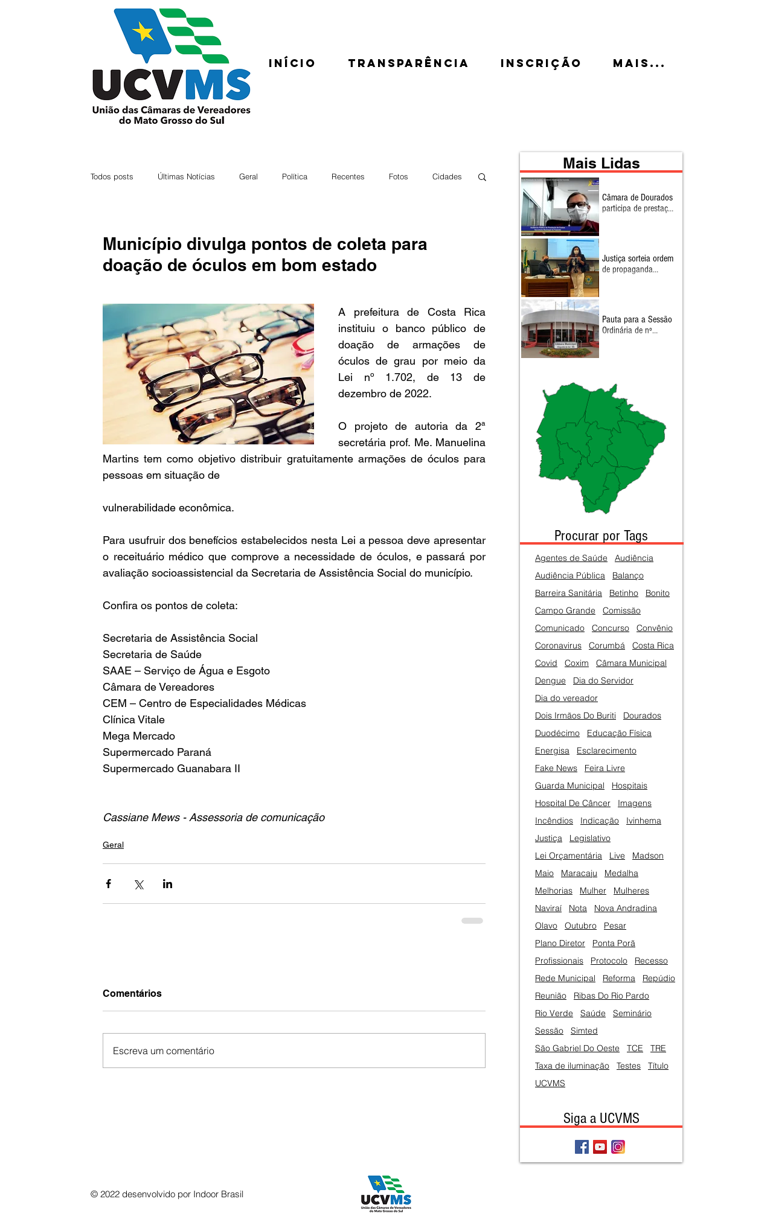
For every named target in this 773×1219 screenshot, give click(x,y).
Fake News (556, 768)
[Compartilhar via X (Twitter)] (138, 883)
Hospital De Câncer (573, 803)
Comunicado (560, 628)
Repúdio (659, 978)
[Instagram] (618, 1147)
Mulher (593, 891)
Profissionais (559, 961)
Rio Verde (554, 1013)
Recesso (651, 961)
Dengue (550, 681)
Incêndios (554, 821)
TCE (635, 1048)
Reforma (619, 978)
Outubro (581, 926)
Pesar (615, 926)
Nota (578, 908)
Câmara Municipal (631, 663)
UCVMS (550, 1083)
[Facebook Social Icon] (582, 1147)
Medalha (621, 873)
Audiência (634, 558)
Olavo (546, 926)
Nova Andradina (625, 908)
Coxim (577, 663)
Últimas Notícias (186, 176)
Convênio (655, 628)
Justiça (548, 838)
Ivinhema (643, 821)
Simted (584, 1031)
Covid (546, 663)
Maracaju (579, 873)
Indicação (599, 821)
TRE (658, 1048)
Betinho (623, 593)
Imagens (635, 803)
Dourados (642, 716)
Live (617, 856)
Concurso (610, 628)
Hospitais (629, 786)
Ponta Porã (613, 943)
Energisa (552, 751)
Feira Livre (605, 768)
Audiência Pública (570, 576)
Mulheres (631, 891)
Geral (248, 176)
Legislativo (590, 838)
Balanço (628, 576)
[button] (482, 176)
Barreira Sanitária (568, 593)
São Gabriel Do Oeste (577, 1048)
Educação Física (619, 733)
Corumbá (607, 646)
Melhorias (554, 891)
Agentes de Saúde (571, 558)
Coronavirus (558, 646)
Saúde (593, 1013)
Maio (544, 873)
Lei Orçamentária (568, 856)
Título (658, 1066)
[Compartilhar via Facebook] (108, 883)
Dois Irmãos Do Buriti (575, 716)
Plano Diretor (560, 943)
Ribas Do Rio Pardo (611, 996)
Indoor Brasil (218, 1194)
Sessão (549, 1031)
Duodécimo (557, 733)
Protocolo (609, 961)
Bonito (658, 593)
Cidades (447, 176)
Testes (629, 1066)
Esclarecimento (607, 751)
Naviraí (548, 908)
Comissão (622, 611)
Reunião (550, 996)
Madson (648, 856)
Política (294, 176)
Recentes (348, 176)
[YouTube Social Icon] (600, 1147)
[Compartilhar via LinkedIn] (167, 883)
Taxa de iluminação (572, 1066)
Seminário (632, 1013)
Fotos (398, 176)
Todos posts (112, 176)
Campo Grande (565, 611)
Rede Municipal (565, 978)
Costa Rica (653, 646)
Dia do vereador (566, 698)
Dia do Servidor (603, 681)
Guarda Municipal (570, 786)
